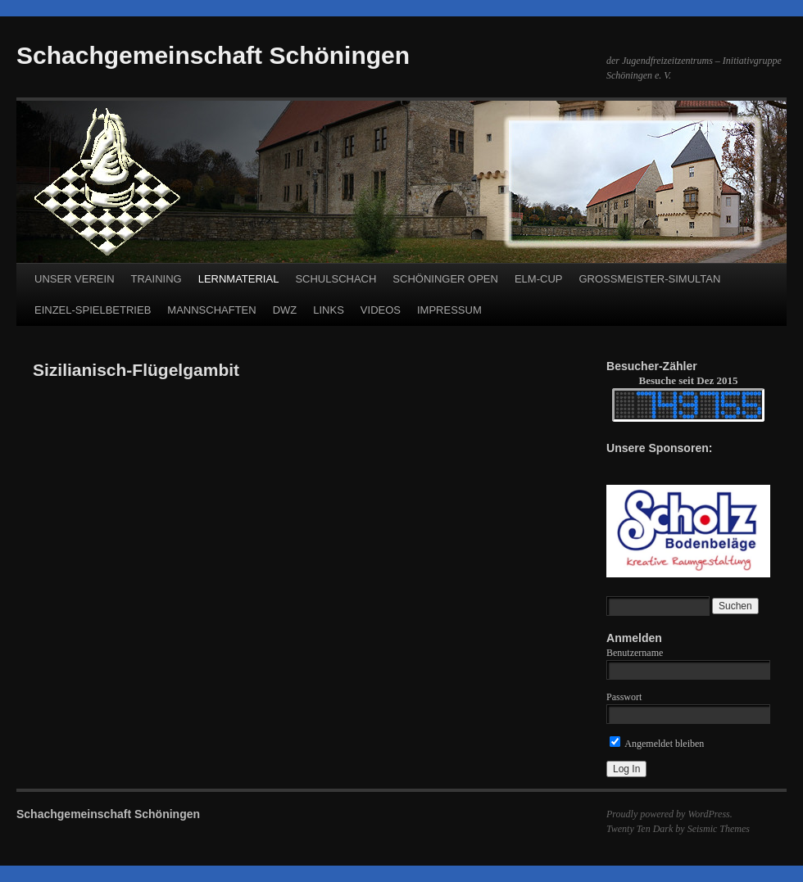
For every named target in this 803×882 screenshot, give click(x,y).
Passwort (624, 697)
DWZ (285, 310)
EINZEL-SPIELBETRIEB (92, 310)
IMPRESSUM (449, 310)
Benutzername (634, 652)
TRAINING (156, 279)
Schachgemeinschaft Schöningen (213, 55)
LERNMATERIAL (238, 279)
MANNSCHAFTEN (211, 310)
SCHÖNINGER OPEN (445, 279)
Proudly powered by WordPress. (669, 814)
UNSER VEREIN (74, 279)
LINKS (328, 310)
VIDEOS (381, 310)
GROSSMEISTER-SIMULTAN (649, 279)
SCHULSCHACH (335, 279)
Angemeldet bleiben (657, 743)
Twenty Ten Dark (639, 829)
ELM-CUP (539, 279)
